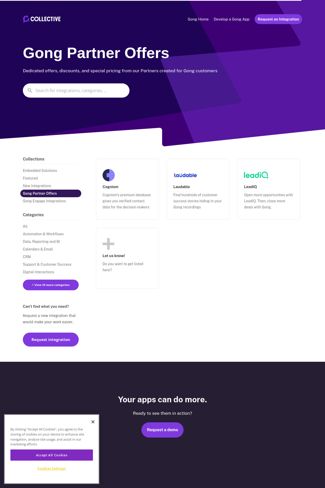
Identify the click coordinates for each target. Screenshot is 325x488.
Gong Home (198, 19)
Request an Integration (278, 19)
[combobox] (76, 90)
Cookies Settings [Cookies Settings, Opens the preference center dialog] (52, 468)
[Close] (93, 421)
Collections (33, 159)
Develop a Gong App (232, 19)
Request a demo (162, 429)
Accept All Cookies (52, 455)
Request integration (50, 339)
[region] (51, 449)
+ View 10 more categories (51, 285)
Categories (33, 214)
